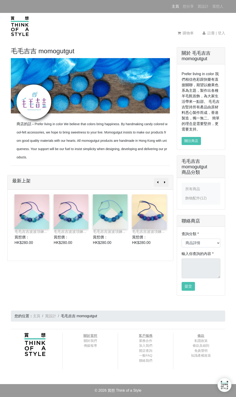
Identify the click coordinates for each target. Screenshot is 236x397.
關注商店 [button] (191, 141)
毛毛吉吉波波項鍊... (31, 232)
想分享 (188, 6)
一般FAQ (145, 355)
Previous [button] (4, 221)
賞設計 (203, 6)
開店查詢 (145, 351)
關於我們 (90, 341)
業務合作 (145, 341)
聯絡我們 (145, 360)
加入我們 (145, 345)
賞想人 (217, 6)
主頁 (176, 5)
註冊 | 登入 (213, 33)
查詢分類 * (190, 234)
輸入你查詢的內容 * (198, 254)
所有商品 (192, 189)
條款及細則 (201, 345)
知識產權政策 (201, 355)
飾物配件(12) (195, 198)
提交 (188, 286)
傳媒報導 (90, 345)
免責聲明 (201, 351)
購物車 (186, 33)
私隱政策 (201, 341)
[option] (31, 221)
